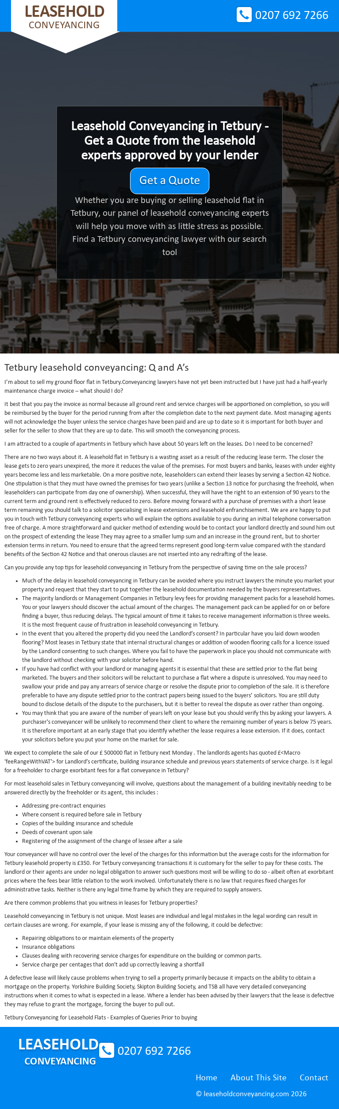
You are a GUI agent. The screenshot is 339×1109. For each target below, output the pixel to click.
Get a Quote (169, 181)
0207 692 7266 (291, 16)
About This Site (259, 1078)
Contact (314, 1078)
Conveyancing (64, 17)
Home (206, 1078)
